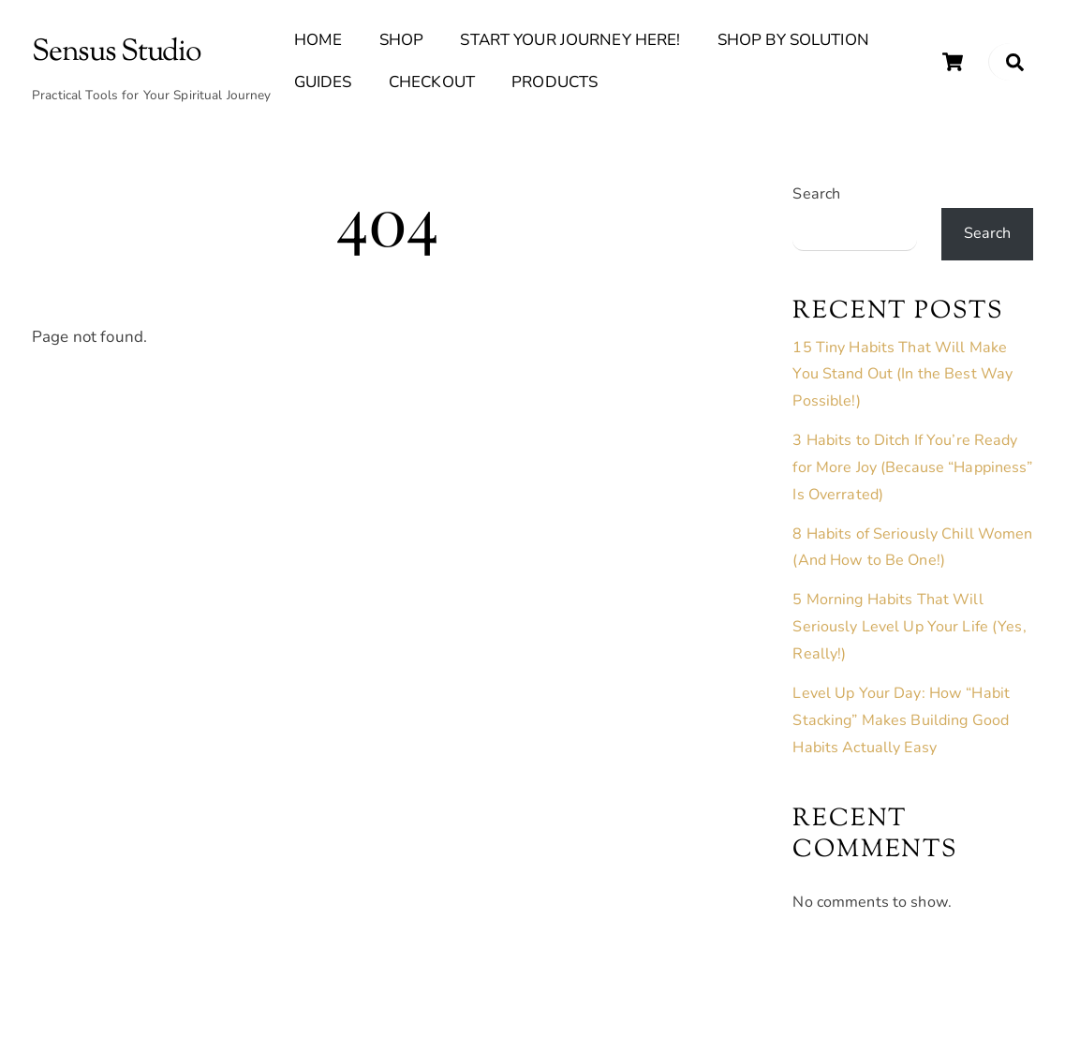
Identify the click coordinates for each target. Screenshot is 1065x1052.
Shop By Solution (793, 40)
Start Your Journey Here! (570, 40)
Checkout (432, 82)
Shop (401, 40)
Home (318, 40)
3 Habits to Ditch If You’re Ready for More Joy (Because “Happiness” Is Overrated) (912, 467)
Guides (323, 82)
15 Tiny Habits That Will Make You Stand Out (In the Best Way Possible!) (902, 374)
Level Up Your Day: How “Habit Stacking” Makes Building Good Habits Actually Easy (901, 720)
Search (816, 194)
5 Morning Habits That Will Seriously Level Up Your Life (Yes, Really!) (909, 626)
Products (554, 82)
